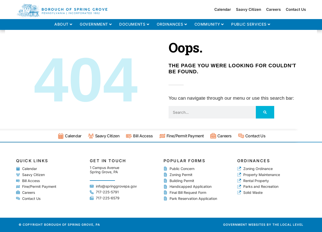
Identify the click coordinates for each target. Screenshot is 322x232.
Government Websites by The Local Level (263, 224)
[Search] (265, 112)
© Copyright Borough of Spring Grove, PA (59, 224)
